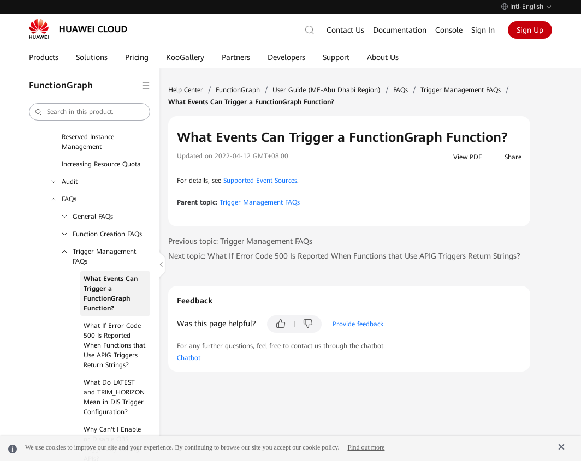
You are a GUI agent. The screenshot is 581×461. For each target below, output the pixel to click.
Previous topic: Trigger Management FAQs (240, 241)
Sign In (483, 30)
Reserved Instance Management (88, 142)
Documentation (399, 30)
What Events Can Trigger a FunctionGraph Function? (111, 293)
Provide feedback (358, 324)
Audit (70, 181)
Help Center (185, 90)
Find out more (365, 447)
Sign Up (530, 30)
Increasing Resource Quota (101, 164)
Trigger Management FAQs (104, 256)
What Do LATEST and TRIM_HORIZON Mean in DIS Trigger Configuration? (114, 397)
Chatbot (188, 358)
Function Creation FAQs (107, 234)
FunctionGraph (238, 90)
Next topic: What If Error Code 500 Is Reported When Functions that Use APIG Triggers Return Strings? (344, 256)
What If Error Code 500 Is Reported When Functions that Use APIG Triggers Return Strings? (114, 345)
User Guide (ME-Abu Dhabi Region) (326, 90)
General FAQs (93, 216)
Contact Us (345, 30)
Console (449, 30)
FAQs (69, 199)
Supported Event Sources (260, 180)
